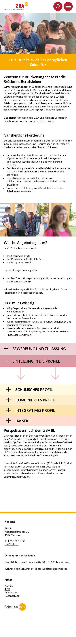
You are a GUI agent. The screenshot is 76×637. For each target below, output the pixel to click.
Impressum (11, 592)
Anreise (9, 585)
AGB (7, 589)
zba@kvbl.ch (11, 544)
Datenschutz (12, 595)
